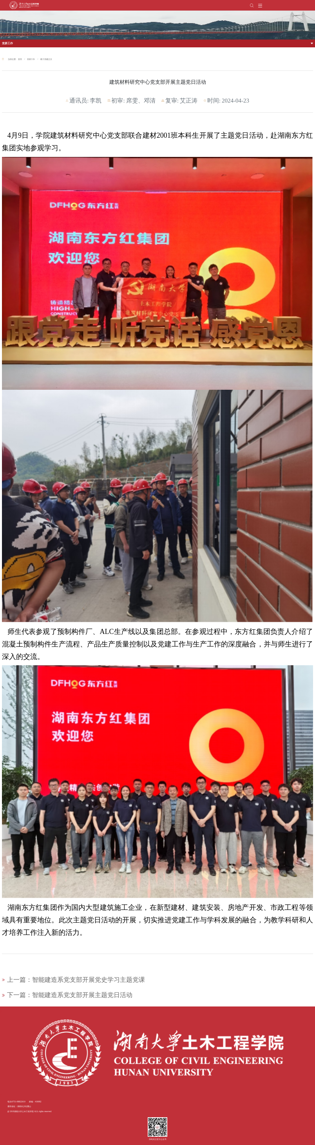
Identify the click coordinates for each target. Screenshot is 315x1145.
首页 (20, 59)
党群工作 (7, 43)
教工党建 (44, 59)
